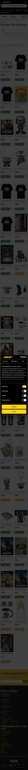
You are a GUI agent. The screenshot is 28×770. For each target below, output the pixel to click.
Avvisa (14, 411)
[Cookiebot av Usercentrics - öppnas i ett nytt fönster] (20, 357)
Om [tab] (23, 361)
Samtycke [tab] (5, 361)
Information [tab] (14, 361)
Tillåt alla (14, 406)
